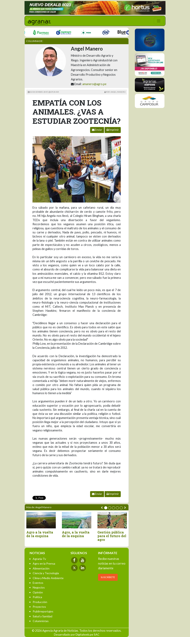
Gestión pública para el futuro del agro (111, 535)
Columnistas (41, 621)
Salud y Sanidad (42, 616)
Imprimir (112, 129)
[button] (106, 507)
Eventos (38, 582)
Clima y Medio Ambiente (48, 578)
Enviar (97, 129)
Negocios (39, 587)
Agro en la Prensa (44, 563)
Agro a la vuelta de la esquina (39, 534)
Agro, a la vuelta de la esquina (75, 534)
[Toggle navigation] (159, 21)
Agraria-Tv (39, 558)
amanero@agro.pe (94, 84)
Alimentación (41, 568)
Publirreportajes (43, 611)
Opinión (38, 592)
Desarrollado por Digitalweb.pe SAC (76, 634)
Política (37, 597)
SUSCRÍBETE (108, 577)
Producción (40, 602)
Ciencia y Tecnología (46, 573)
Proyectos (39, 606)
